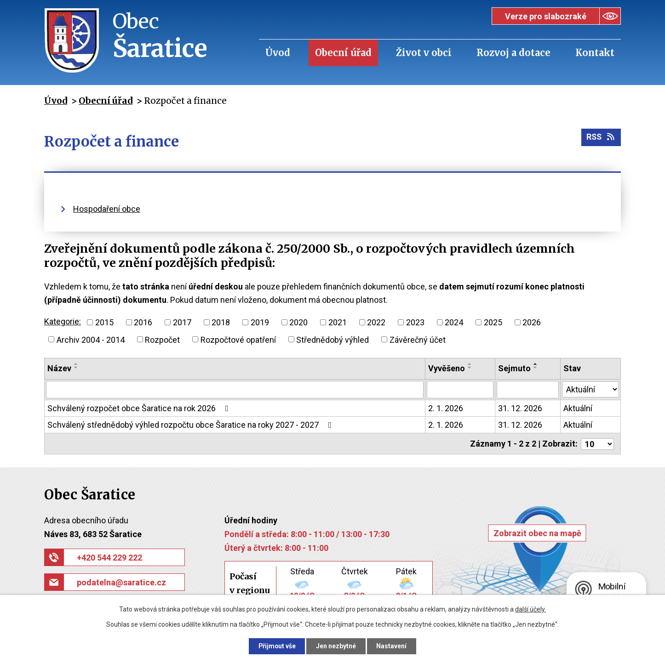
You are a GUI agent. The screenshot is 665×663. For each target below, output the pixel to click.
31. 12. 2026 (520, 408)
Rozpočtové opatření (238, 339)
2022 (376, 322)
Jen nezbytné (336, 646)
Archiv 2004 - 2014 (91, 339)
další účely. (530, 609)
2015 (104, 322)
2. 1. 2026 (446, 408)
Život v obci (424, 52)
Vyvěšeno (447, 368)
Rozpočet (162, 339)
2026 (531, 322)
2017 (182, 322)
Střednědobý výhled (332, 339)
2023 (415, 322)
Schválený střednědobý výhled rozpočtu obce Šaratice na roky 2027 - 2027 (191, 425)
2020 (298, 322)
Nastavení (392, 646)
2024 (454, 322)
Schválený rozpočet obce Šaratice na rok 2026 (139, 408)
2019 (260, 322)
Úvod (277, 52)
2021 (337, 322)
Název (59, 368)
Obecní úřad (343, 52)
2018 (221, 322)
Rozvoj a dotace (513, 52)
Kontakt (594, 52)
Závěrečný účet (418, 339)
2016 (143, 322)
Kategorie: (62, 321)
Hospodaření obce (106, 209)
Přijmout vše (277, 646)
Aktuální (577, 408)
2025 (493, 322)
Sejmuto (514, 368)
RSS (600, 137)
